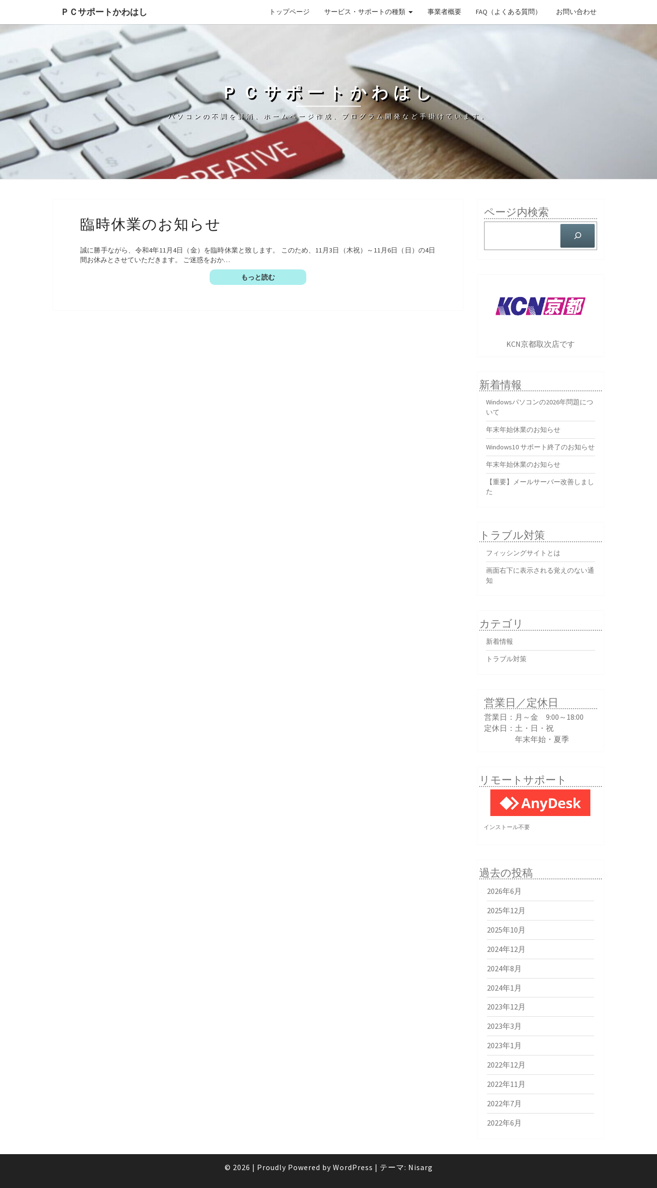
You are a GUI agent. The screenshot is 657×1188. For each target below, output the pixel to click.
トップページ (289, 11)
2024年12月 (506, 949)
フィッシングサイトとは (523, 553)
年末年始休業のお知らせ (523, 429)
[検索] (577, 236)
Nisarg (420, 1167)
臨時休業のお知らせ (150, 223)
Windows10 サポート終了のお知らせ (540, 447)
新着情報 (499, 641)
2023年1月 (504, 1045)
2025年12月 (506, 910)
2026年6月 (504, 891)
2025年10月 (506, 930)
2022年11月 (506, 1084)
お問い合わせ (576, 11)
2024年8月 (504, 968)
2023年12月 (506, 1006)
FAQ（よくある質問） (509, 11)
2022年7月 (504, 1103)
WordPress (353, 1167)
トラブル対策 (506, 658)
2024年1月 (504, 988)
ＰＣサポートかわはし (103, 11)
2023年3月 (504, 1026)
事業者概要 (444, 11)
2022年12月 (506, 1064)
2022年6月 (504, 1123)
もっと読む (273, 277)
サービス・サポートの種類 (364, 11)
